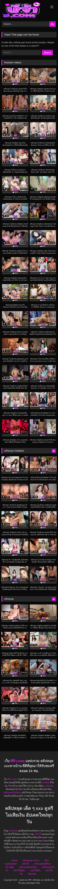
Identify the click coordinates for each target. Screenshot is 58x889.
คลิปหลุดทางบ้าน (31, 860)
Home (14, 860)
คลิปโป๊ (37, 834)
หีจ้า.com (17, 761)
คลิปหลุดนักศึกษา (42, 864)
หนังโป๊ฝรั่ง (35, 870)
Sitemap (32, 874)
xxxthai (45, 782)
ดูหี (42, 841)
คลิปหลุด (49, 786)
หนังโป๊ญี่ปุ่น (19, 870)
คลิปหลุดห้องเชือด (28, 867)
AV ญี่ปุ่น (10, 867)
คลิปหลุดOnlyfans (12, 792)
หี (9, 786)
